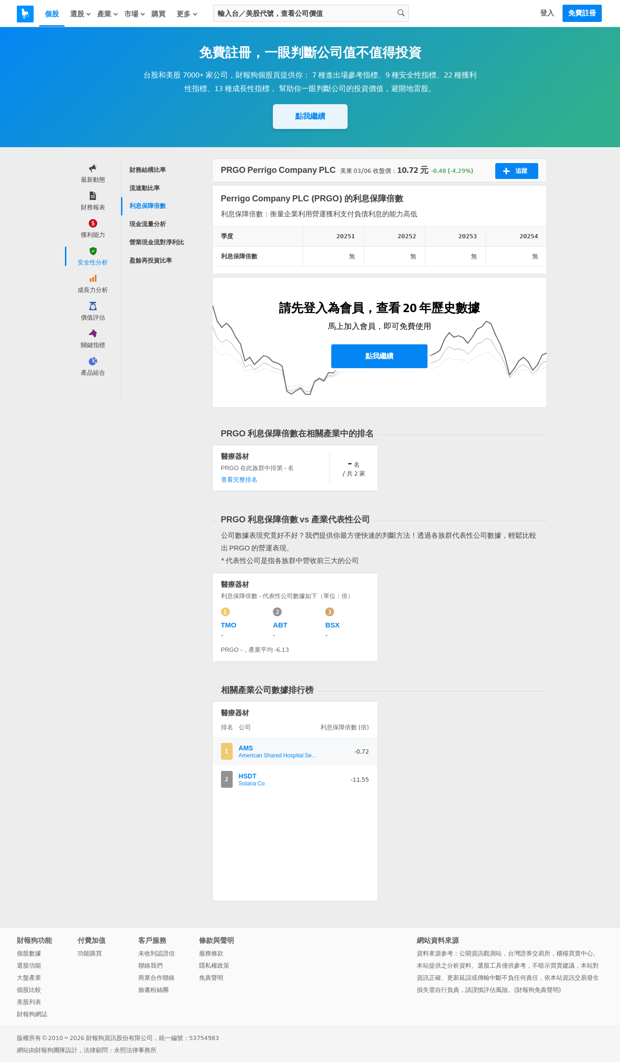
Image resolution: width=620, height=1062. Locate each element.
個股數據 (29, 953)
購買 (158, 14)
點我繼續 (310, 116)
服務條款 (211, 953)
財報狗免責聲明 (537, 989)
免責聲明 (211, 977)
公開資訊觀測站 (480, 953)
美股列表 (29, 1001)
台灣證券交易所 (529, 953)
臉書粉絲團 (153, 989)
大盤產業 (29, 977)
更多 (187, 14)
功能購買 (90, 953)
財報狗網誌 (32, 1014)
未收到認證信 (156, 953)
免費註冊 (582, 13)
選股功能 (29, 965)
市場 (135, 14)
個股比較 (29, 989)
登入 (547, 13)
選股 (81, 14)
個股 (52, 14)
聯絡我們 (150, 965)
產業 (108, 14)
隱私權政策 (214, 965)
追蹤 (515, 171)
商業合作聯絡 (156, 977)
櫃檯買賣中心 (574, 953)
